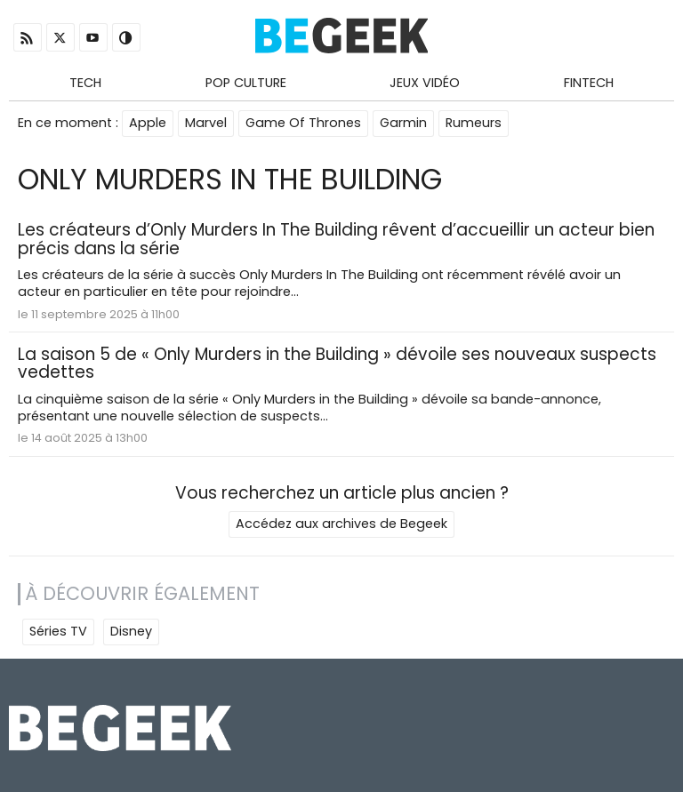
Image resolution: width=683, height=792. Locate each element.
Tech (85, 83)
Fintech (589, 83)
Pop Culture (245, 83)
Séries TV (58, 631)
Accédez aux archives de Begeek (341, 523)
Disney (131, 631)
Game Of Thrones (303, 123)
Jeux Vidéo (425, 83)
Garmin (403, 123)
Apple (147, 123)
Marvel (206, 123)
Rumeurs (474, 123)
